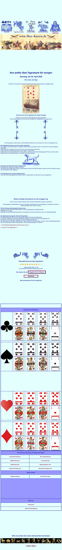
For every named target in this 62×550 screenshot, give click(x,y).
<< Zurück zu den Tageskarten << (9, 227)
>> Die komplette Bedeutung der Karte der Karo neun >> (15, 225)
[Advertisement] (31, 11)
